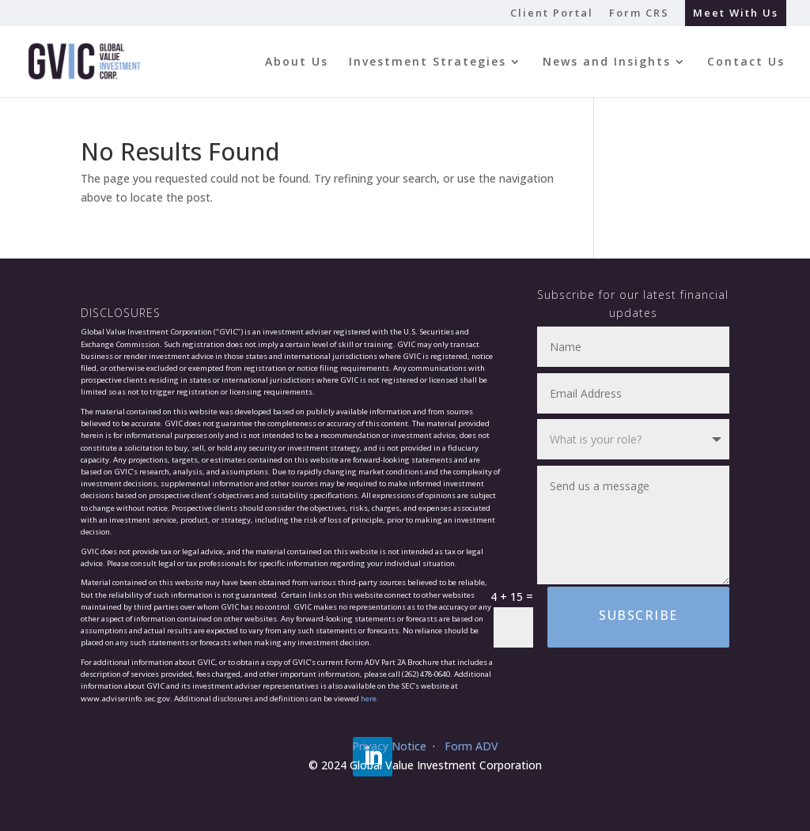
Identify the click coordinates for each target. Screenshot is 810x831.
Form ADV (471, 746)
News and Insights (607, 62)
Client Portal (551, 14)
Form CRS (639, 14)
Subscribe (638, 615)
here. (370, 698)
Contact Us (746, 62)
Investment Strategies (427, 62)
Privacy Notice (389, 746)
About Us (296, 62)
